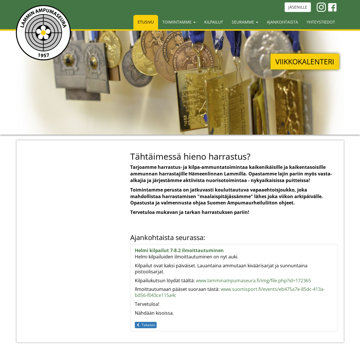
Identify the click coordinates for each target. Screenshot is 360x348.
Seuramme (245, 22)
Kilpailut (213, 22)
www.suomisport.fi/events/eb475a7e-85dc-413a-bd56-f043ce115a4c (230, 292)
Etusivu (146, 22)
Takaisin (146, 324)
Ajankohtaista (282, 22)
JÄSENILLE (297, 7)
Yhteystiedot (321, 22)
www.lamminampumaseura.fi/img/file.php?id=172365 (253, 280)
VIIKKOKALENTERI (304, 61)
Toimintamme (179, 22)
